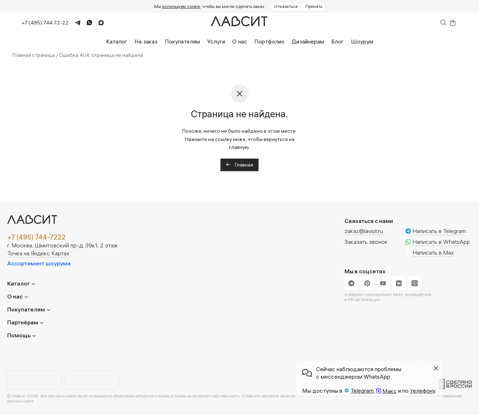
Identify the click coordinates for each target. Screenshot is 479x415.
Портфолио (269, 41)
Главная (239, 164)
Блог (337, 41)
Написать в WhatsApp (441, 242)
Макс (389, 391)
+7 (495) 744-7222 (36, 237)
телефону (422, 390)
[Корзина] (452, 22)
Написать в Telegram (439, 231)
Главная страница (34, 55)
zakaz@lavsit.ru (364, 230)
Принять (313, 6)
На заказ (146, 41)
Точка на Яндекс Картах (38, 253)
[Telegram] (75, 22)
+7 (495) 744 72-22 (45, 22)
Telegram (362, 390)
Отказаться (285, 6)
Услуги (216, 41)
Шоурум (362, 41)
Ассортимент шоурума (38, 263)
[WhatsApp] (86, 23)
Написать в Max (433, 253)
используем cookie (181, 6)
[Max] (98, 23)
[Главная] (239, 22)
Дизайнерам (308, 41)
